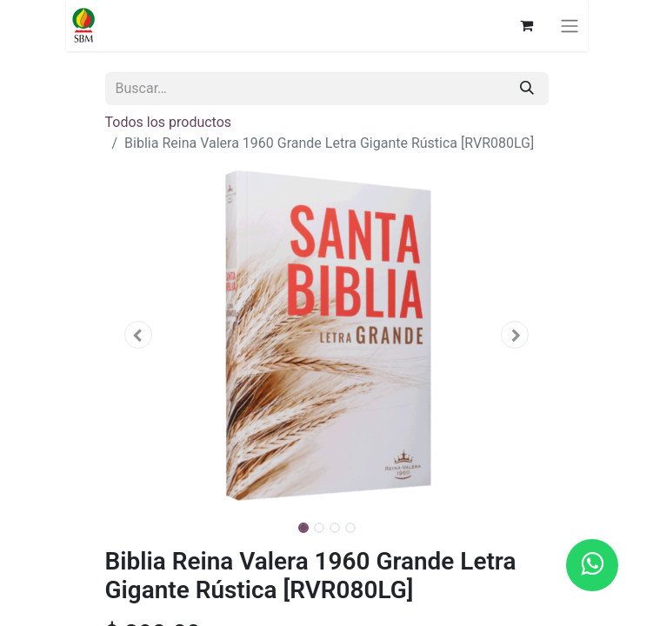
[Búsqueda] (527, 88)
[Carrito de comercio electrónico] (527, 25)
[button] (138, 335)
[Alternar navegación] (569, 25)
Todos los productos (168, 122)
